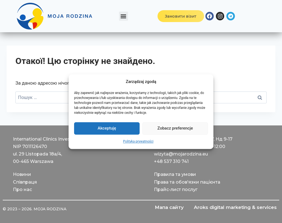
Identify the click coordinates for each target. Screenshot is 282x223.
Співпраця (25, 182)
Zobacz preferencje (175, 128)
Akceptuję (106, 128)
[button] (123, 16)
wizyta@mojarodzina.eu (181, 154)
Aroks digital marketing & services (235, 207)
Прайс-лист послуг (175, 189)
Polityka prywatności (138, 141)
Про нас (22, 189)
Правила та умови (175, 174)
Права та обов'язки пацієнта (187, 182)
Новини (22, 174)
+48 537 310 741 (171, 161)
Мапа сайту (168, 207)
